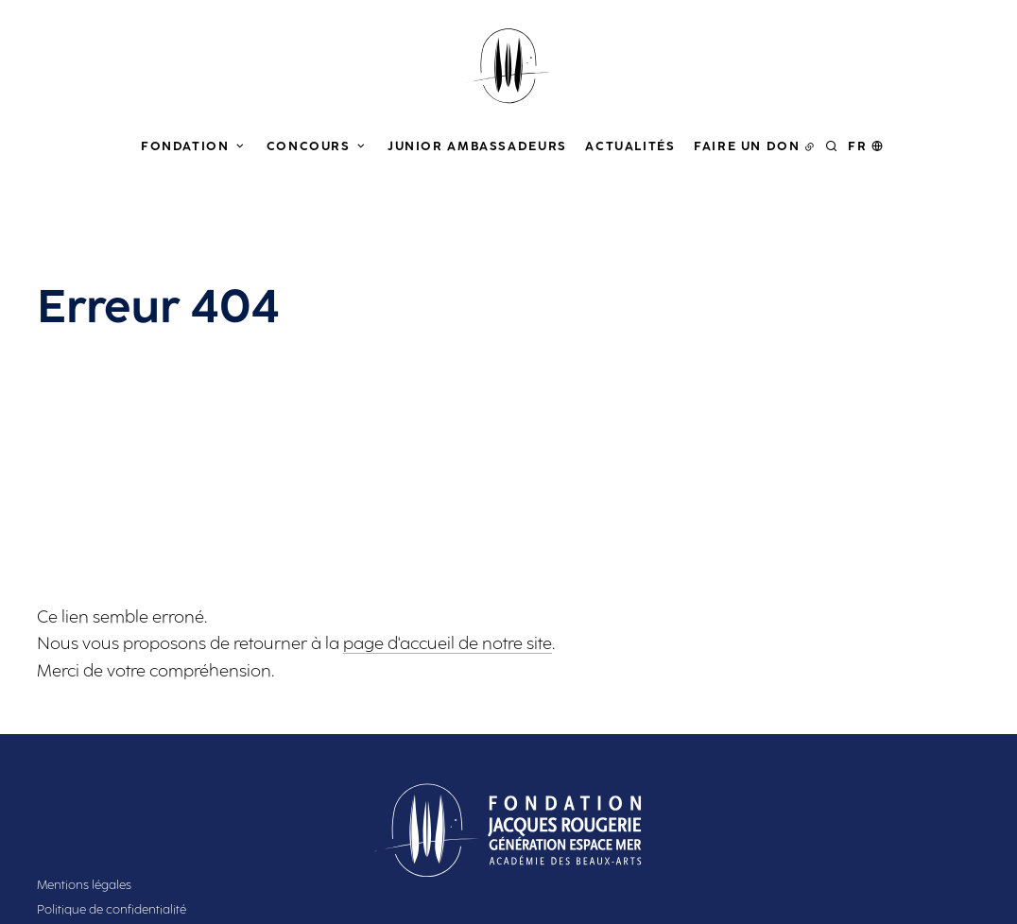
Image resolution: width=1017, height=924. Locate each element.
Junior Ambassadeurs (477, 146)
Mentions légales (84, 885)
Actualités (630, 146)
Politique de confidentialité (111, 909)
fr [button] (857, 146)
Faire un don (747, 146)
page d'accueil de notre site (447, 643)
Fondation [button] (185, 146)
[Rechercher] (831, 146)
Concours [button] (309, 146)
